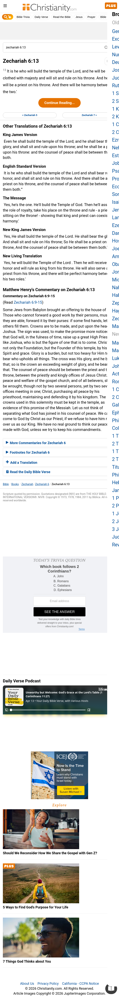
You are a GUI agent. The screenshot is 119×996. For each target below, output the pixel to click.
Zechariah (27, 484)
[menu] (5, 6)
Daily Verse (41, 17)
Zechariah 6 (42, 484)
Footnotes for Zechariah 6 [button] (28, 452)
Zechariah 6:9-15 (28, 302)
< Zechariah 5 (29, 115)
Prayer (91, 17)
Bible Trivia (23, 17)
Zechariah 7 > (89, 115)
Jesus (79, 17)
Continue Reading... (59, 103)
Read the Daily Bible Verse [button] (28, 472)
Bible (6, 484)
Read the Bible (62, 17)
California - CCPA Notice (80, 984)
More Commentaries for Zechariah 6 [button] (36, 443)
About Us (27, 984)
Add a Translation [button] (21, 463)
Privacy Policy (48, 984)
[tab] (59, 442)
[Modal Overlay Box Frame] (59, 594)
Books (15, 484)
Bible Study (107, 17)
